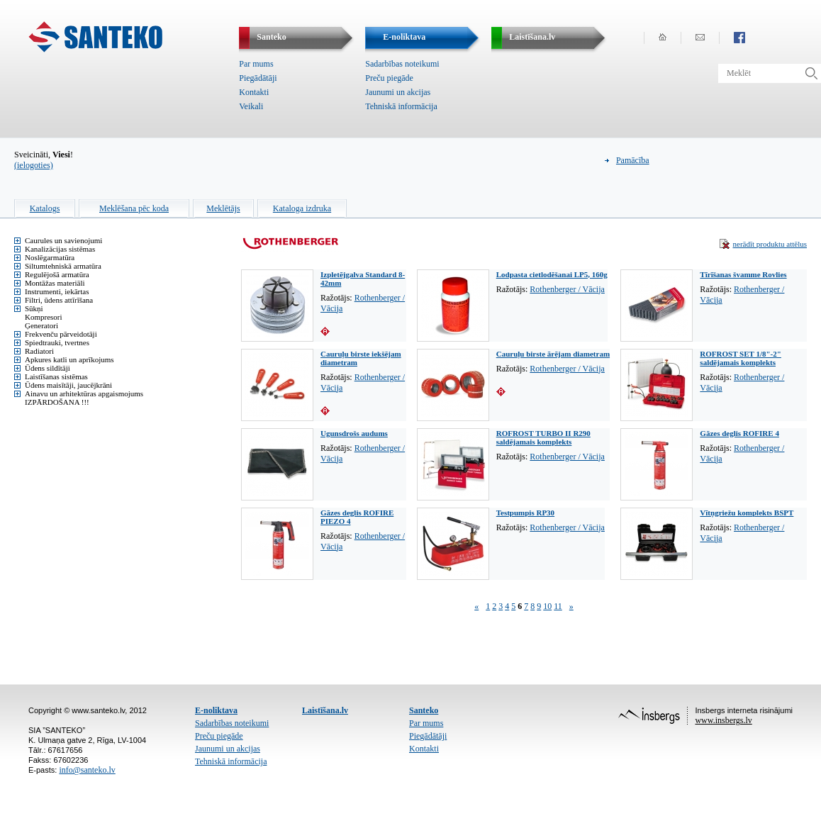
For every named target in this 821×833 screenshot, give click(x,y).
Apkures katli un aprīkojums (69, 359)
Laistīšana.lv (325, 710)
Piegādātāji (258, 78)
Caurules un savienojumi (63, 240)
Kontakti (254, 92)
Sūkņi (34, 308)
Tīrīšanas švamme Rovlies (743, 274)
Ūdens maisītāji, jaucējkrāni (68, 385)
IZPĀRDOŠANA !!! (57, 402)
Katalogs (45, 208)
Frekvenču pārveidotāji (61, 334)
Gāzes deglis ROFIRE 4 (739, 433)
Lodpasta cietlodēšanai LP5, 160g (552, 274)
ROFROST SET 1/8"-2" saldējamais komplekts (740, 358)
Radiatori (39, 351)
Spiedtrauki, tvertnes (57, 342)
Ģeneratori (41, 325)
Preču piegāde (389, 78)
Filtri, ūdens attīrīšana (59, 300)
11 (558, 606)
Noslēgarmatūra (49, 257)
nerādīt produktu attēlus (770, 244)
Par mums (256, 64)
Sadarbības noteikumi (402, 64)
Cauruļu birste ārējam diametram (553, 354)
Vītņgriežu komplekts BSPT (746, 512)
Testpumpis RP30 (525, 512)
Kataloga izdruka (302, 208)
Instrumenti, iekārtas (57, 291)
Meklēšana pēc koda (134, 208)
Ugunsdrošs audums (354, 433)
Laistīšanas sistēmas (56, 376)
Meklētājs (223, 208)
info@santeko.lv (87, 770)
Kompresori (43, 317)
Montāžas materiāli (55, 283)
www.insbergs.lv (723, 720)
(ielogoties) (33, 165)
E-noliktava (216, 710)
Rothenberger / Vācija (567, 289)
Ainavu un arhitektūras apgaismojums (84, 393)
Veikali (251, 106)
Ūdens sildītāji (47, 368)
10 (547, 606)
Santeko (423, 710)
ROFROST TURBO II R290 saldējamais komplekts (543, 437)
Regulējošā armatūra (57, 274)
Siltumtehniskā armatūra (63, 266)
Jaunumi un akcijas (397, 92)
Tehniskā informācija (401, 106)
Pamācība (632, 160)
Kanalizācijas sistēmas (60, 249)
